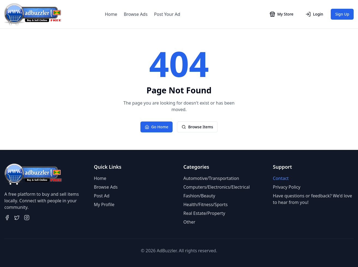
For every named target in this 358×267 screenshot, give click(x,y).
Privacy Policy (286, 187)
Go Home (157, 126)
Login (314, 14)
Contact (281, 178)
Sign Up (342, 14)
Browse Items (197, 126)
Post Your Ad (167, 14)
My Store (281, 14)
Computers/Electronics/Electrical (216, 187)
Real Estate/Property (204, 213)
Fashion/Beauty (199, 196)
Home (111, 14)
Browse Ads (136, 14)
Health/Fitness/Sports (205, 204)
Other (189, 222)
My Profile (104, 204)
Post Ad (101, 196)
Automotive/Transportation (211, 178)
